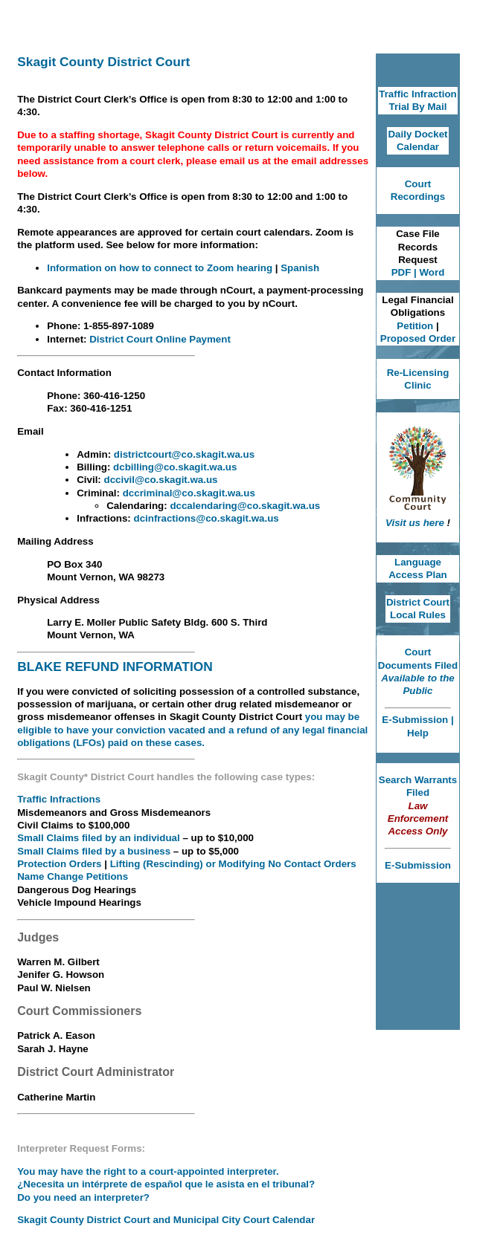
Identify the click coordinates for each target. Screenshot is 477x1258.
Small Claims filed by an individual (99, 837)
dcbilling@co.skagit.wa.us (175, 467)
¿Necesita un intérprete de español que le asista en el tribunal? (166, 1184)
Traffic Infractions (58, 799)
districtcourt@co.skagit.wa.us (184, 454)
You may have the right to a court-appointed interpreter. (148, 1171)
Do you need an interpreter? (83, 1197)
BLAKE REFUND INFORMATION (114, 666)
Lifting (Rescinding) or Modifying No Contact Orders (233, 863)
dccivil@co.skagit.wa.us (161, 479)
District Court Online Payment (160, 339)
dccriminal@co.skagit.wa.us (189, 493)
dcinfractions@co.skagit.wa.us (206, 518)
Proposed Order (417, 338)
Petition (415, 325)
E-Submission (416, 719)
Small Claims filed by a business (93, 851)
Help (418, 733)
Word (431, 272)
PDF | (405, 272)
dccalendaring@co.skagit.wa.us (245, 505)
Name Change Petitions (72, 876)
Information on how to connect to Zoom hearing (161, 267)
